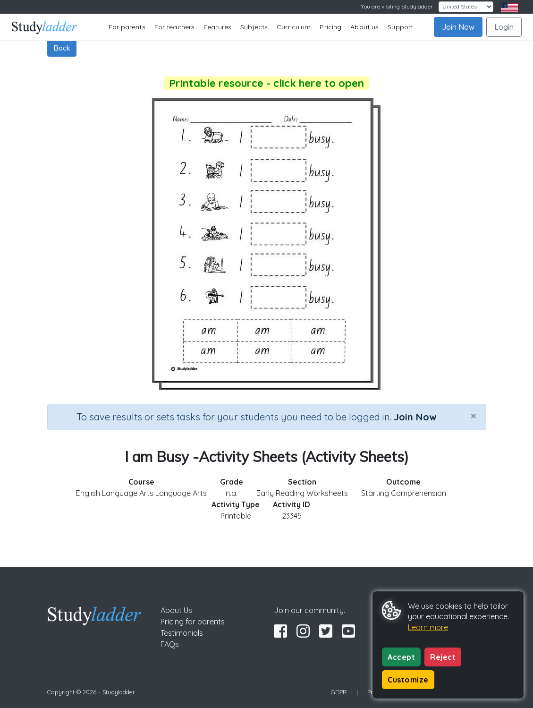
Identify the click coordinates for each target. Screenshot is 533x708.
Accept (401, 657)
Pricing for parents (193, 621)
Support (400, 27)
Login (504, 27)
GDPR (339, 692)
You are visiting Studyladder (397, 6)
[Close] (473, 415)
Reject (443, 657)
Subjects (254, 27)
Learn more (428, 627)
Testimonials (182, 633)
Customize (408, 679)
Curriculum (294, 27)
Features (217, 27)
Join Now (458, 27)
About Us (176, 610)
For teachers (174, 27)
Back (61, 47)
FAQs (170, 644)
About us (364, 27)
